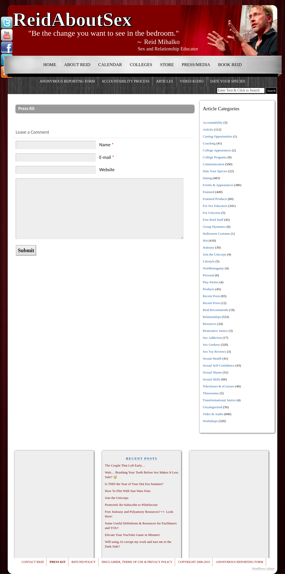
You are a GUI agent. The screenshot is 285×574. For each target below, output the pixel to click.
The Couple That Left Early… (125, 465)
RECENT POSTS (141, 458)
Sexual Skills (211, 379)
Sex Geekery (211, 345)
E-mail (106, 157)
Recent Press (211, 303)
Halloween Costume (216, 233)
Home (49, 64)
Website (107, 169)
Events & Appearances (218, 185)
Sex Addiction (212, 338)
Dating (207, 178)
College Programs (215, 157)
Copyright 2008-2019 (194, 562)
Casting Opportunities (217, 136)
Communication (213, 164)
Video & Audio (213, 414)
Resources (209, 324)
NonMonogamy (213, 268)
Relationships (212, 317)
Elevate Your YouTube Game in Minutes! (132, 535)
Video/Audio (192, 81)
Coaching (209, 143)
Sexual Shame (212, 372)
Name (106, 145)
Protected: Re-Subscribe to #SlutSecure (131, 505)
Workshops (210, 421)
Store (167, 64)
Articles (164, 81)
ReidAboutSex (72, 17)
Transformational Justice (219, 400)
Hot (205, 240)
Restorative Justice (215, 331)
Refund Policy (83, 562)
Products (209, 289)
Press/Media (196, 64)
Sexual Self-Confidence (219, 365)
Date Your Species (227, 81)
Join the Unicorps (214, 254)
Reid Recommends (215, 310)
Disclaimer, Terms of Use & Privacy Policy (137, 562)
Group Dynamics (214, 227)
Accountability (213, 122)
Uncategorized (212, 407)
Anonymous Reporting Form (67, 81)
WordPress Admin (263, 568)
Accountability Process (125, 81)
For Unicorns (211, 213)
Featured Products (215, 199)
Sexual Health (212, 358)
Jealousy (208, 247)
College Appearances (217, 150)
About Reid (77, 64)
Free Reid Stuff (213, 220)
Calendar (110, 64)
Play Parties (211, 282)
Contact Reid (33, 562)
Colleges (141, 64)
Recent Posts (211, 296)
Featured (208, 192)
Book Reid (230, 64)
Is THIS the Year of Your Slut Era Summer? (134, 484)
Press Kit (58, 562)
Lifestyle (209, 261)
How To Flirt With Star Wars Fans (127, 491)
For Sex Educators (215, 206)
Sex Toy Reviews (214, 351)
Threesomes (211, 393)
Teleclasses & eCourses (218, 386)
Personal (208, 275)
